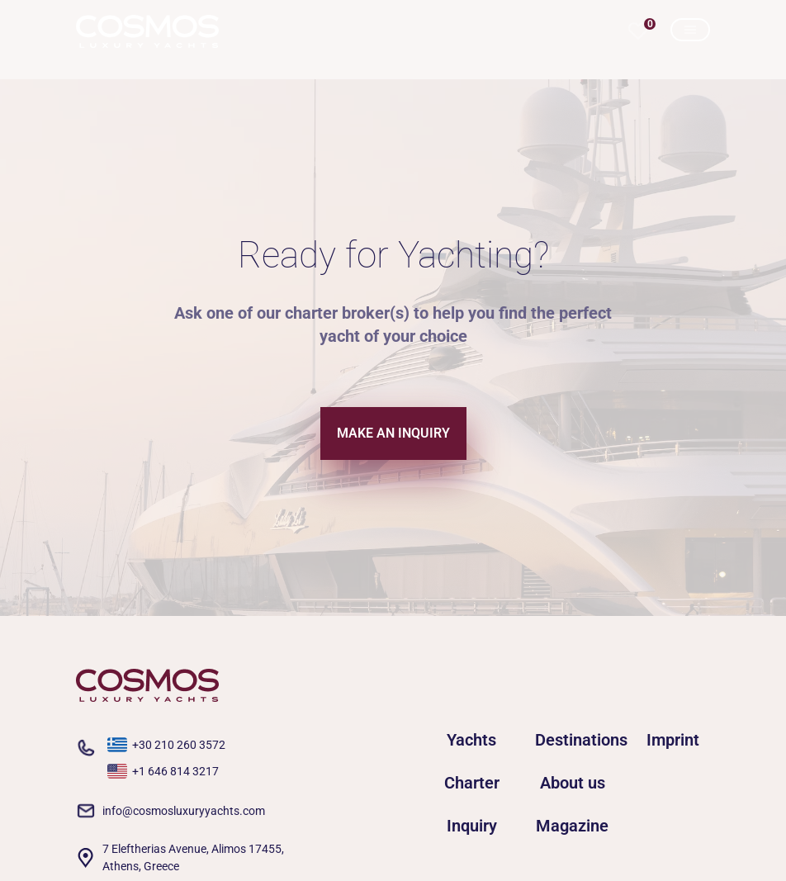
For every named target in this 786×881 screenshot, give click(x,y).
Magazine (572, 826)
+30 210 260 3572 (178, 744)
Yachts (471, 740)
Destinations (572, 740)
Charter (472, 783)
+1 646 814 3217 (175, 771)
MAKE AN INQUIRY (393, 433)
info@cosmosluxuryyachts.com (183, 810)
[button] (638, 31)
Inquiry (472, 826)
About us (572, 783)
